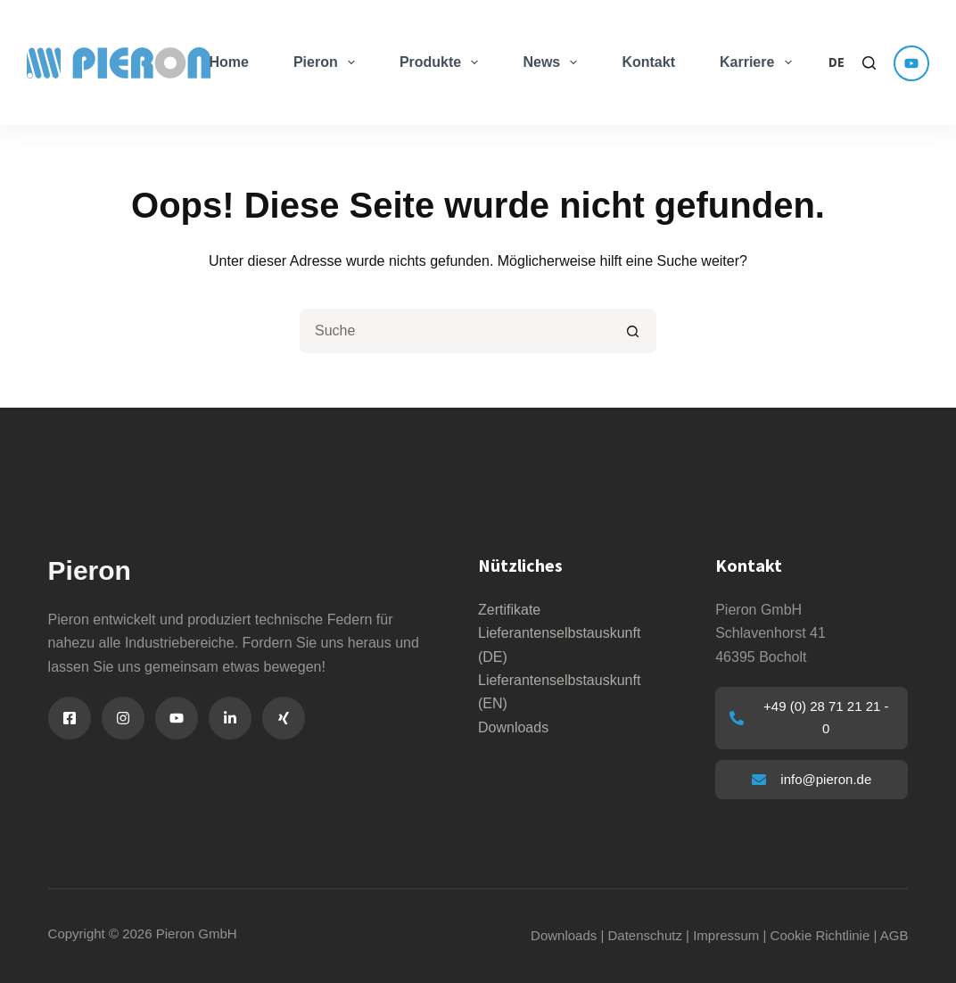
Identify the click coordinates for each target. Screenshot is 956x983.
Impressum (726, 935)
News (553, 62)
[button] (836, 63)
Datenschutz (645, 935)
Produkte (443, 62)
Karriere (759, 62)
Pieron (327, 62)
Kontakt (648, 62)
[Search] (869, 63)
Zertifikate (509, 609)
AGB (894, 935)
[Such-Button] (634, 331)
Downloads (513, 727)
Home (228, 62)
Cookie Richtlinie (820, 935)
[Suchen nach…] (456, 331)
